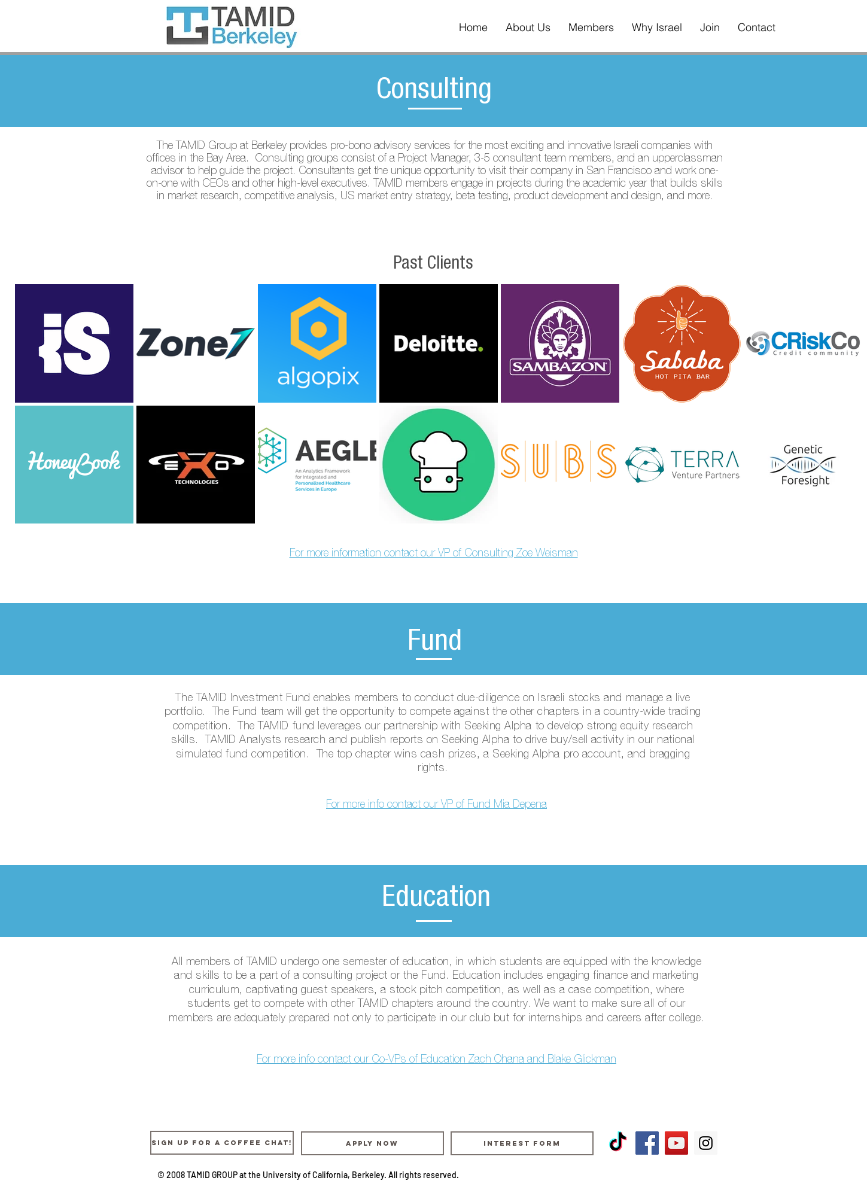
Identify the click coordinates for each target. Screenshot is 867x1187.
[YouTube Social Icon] (676, 1143)
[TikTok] (617, 1143)
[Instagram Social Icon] (705, 1143)
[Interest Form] (522, 1143)
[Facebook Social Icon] (647, 1143)
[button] (528, 27)
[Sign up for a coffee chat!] (222, 1143)
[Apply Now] (372, 1143)
